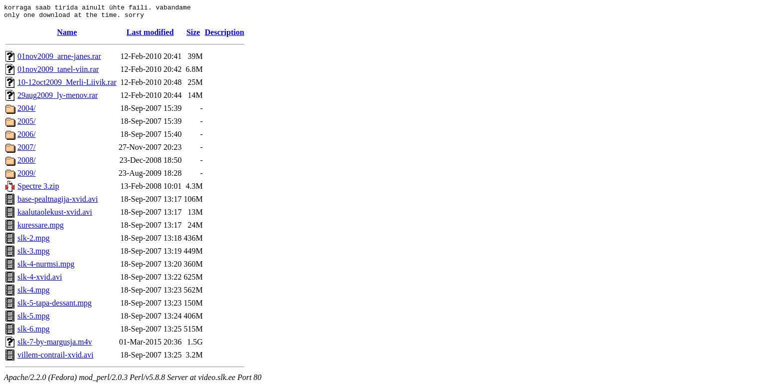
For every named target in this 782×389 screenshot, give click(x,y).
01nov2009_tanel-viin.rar (58, 72)
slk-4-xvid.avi (39, 280)
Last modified (150, 35)
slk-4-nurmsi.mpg (45, 267)
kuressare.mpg (40, 228)
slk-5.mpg (33, 319)
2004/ (26, 111)
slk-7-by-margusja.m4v (54, 345)
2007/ (26, 150)
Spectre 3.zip (38, 189)
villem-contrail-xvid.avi (55, 358)
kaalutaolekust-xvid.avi (54, 215)
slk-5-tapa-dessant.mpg (54, 306)
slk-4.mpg (33, 293)
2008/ (26, 163)
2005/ (26, 124)
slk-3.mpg (33, 254)
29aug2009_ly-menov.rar (57, 98)
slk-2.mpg (33, 241)
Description (224, 35)
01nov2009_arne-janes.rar (59, 59)
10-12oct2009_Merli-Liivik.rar (67, 85)
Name (67, 35)
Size (193, 35)
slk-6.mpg (33, 332)
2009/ (26, 176)
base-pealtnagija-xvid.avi (57, 202)
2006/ (26, 137)
